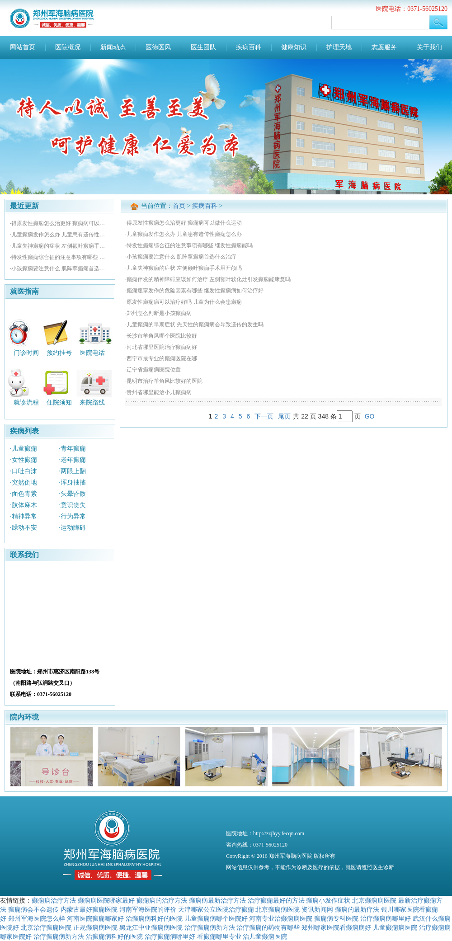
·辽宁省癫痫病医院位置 (153, 370)
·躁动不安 (23, 527)
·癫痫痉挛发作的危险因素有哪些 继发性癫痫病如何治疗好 (194, 290)
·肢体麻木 (23, 505)
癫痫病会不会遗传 (33, 909)
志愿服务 (384, 47)
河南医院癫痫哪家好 (95, 918)
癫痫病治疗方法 (54, 900)
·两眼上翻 (72, 471)
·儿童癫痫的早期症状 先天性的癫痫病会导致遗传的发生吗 (194, 324)
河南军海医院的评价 (147, 909)
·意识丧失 (72, 505)
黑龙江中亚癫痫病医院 (151, 927)
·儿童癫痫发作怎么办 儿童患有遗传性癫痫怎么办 (60, 234)
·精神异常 (23, 516)
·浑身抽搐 (72, 482)
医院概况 (67, 47)
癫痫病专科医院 (336, 918)
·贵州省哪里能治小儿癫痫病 (158, 392)
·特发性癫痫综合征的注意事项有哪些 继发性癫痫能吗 (60, 257)
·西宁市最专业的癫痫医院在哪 (161, 358)
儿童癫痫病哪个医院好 (216, 918)
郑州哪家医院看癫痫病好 (336, 927)
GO (370, 416)
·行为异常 (72, 516)
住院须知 (59, 402)
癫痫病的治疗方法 (162, 900)
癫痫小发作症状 (328, 900)
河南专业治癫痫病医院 (280, 918)
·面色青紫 (23, 493)
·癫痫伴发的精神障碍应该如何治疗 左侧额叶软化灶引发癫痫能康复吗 (208, 279)
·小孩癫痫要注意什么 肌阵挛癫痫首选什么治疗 (60, 268)
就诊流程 (26, 402)
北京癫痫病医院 (374, 900)
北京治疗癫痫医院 (46, 927)
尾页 (284, 416)
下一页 (263, 416)
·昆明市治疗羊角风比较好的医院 (163, 381)
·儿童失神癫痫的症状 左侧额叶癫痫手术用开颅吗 (60, 246)
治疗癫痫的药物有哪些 (268, 927)
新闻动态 (113, 47)
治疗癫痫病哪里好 (385, 918)
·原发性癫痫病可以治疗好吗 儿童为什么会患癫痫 (183, 302)
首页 (179, 205)
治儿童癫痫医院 (265, 936)
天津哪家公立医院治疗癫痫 (216, 909)
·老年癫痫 (72, 459)
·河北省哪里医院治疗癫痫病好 (161, 347)
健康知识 (293, 47)
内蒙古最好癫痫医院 (89, 909)
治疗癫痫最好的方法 (276, 900)
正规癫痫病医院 (95, 927)
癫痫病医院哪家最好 (106, 900)
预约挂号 (59, 352)
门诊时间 (26, 352)
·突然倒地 (23, 482)
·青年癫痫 (72, 448)
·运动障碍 (72, 527)
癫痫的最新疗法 (357, 909)
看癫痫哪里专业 (219, 936)
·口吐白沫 (23, 471)
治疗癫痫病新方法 (209, 927)
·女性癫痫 (23, 459)
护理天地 (339, 47)
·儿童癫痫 (23, 448)
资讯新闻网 (317, 909)
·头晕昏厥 (72, 493)
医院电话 (92, 352)
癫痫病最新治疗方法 (217, 900)
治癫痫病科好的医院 (154, 918)
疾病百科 (248, 47)
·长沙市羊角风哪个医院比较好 (161, 336)
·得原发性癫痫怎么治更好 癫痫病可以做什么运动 (60, 223)
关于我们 (429, 47)
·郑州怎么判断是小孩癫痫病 (158, 313)
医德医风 (158, 47)
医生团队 (203, 47)
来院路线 (92, 402)
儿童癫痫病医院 (395, 927)
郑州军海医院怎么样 (36, 918)
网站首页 (22, 47)
